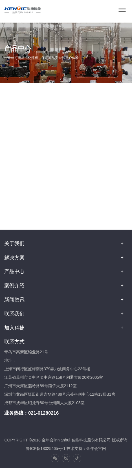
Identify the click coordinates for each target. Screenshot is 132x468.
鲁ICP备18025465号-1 (45, 448)
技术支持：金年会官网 (86, 448)
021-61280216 (43, 413)
